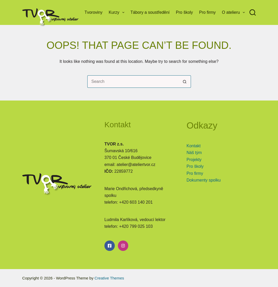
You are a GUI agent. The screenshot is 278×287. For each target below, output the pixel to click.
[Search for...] (133, 81)
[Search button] (185, 81)
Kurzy (117, 12)
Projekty (194, 159)
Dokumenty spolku (204, 180)
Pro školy (184, 12)
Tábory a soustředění (150, 12)
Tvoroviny (93, 12)
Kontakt (194, 146)
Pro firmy (207, 12)
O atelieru (234, 12)
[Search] (253, 12)
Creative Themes (109, 278)
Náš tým (194, 152)
